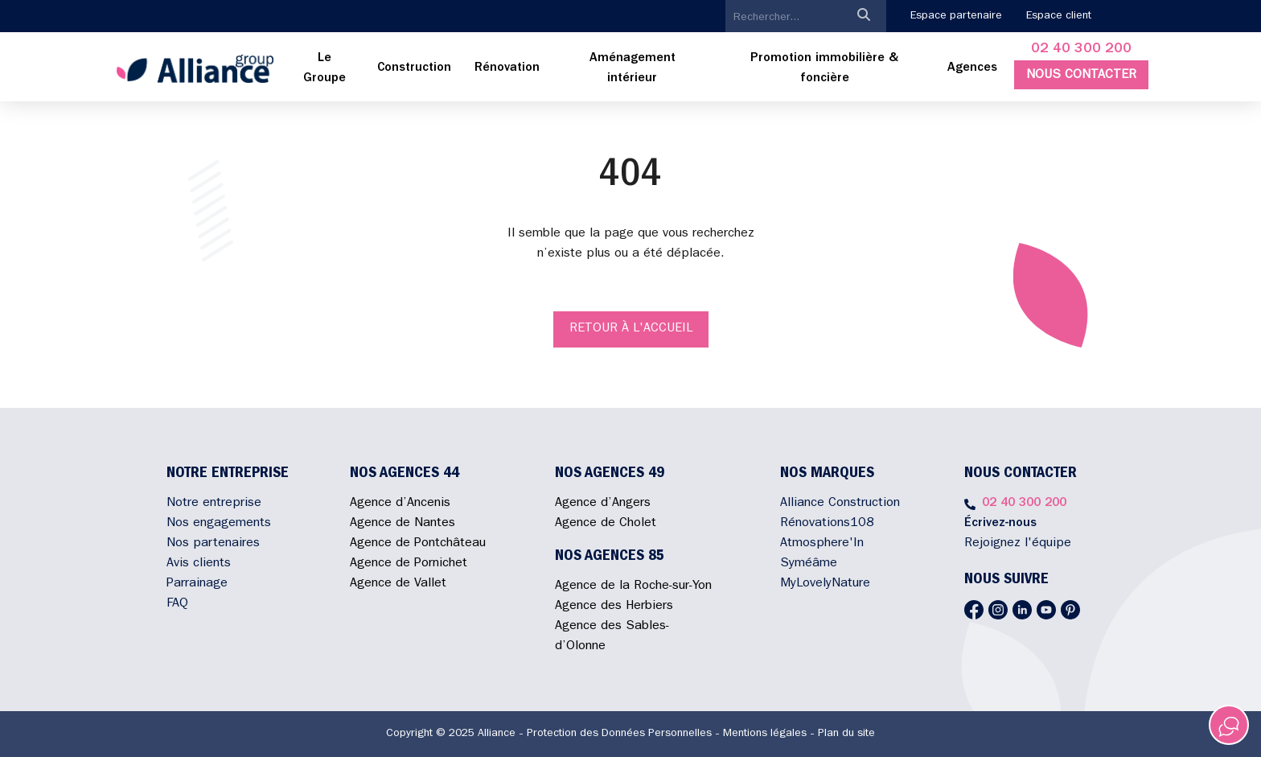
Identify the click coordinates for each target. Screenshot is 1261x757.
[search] (783, 18)
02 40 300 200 (1081, 50)
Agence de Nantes (402, 523)
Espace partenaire (956, 16)
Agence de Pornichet (408, 563)
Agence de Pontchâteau (418, 543)
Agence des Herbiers (614, 606)
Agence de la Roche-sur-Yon (633, 586)
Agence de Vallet (398, 584)
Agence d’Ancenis (400, 503)
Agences (972, 68)
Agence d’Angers (603, 503)
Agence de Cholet (605, 523)
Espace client (1058, 16)
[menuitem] (325, 69)
